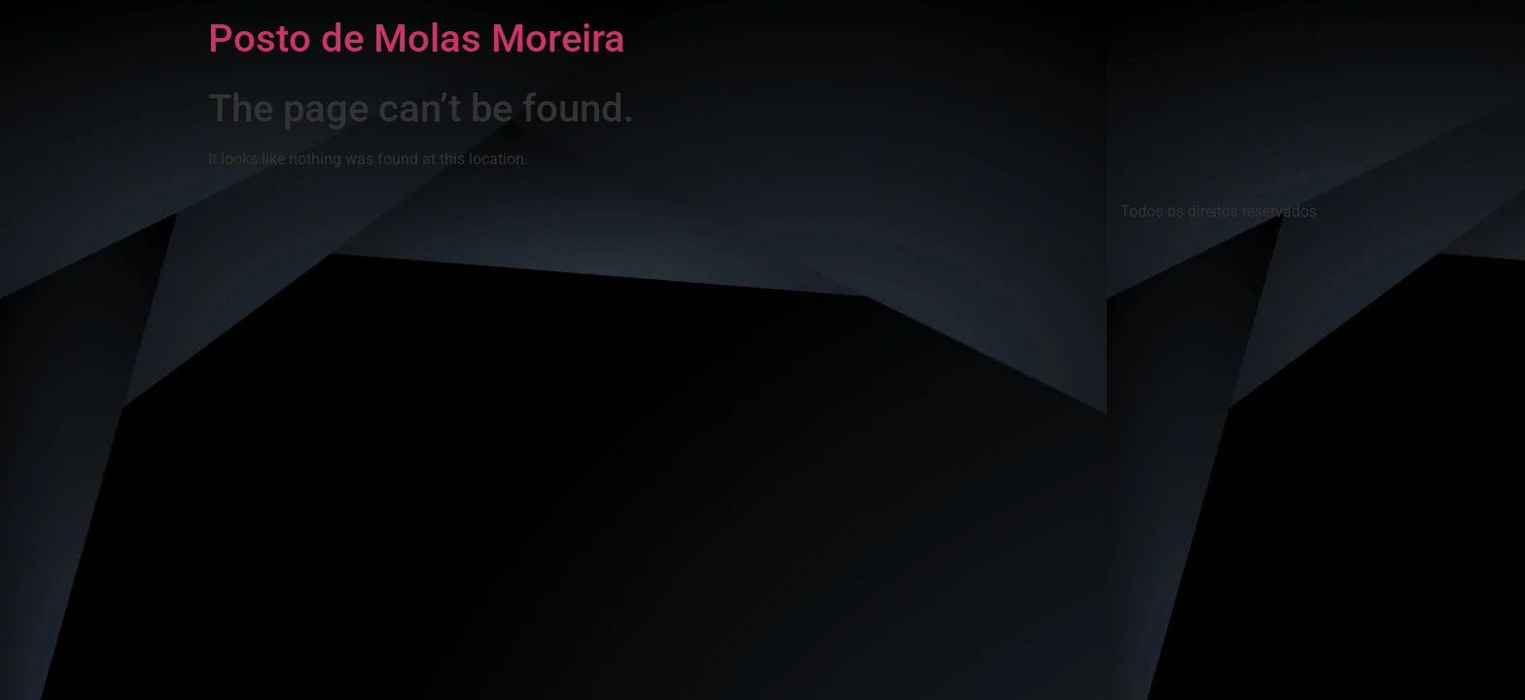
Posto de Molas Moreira (416, 38)
